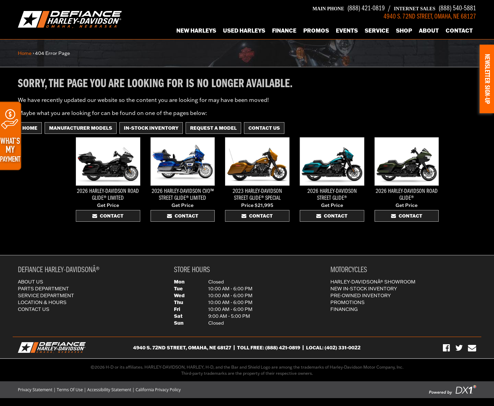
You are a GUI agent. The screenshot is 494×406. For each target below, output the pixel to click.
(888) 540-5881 (435, 8)
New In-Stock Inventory (363, 289)
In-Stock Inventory (151, 128)
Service (377, 30)
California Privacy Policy (158, 390)
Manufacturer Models (80, 128)
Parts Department (43, 289)
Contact (459, 30)
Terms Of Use (70, 390)
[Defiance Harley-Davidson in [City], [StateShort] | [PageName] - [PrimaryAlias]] (70, 18)
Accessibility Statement (109, 390)
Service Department (46, 295)
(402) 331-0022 (343, 348)
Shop (404, 30)
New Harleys (196, 30)
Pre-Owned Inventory (360, 295)
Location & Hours (42, 302)
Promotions (347, 302)
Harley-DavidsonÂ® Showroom (372, 282)
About (429, 30)
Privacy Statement (35, 390)
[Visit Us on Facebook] (446, 348)
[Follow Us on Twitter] (459, 348)
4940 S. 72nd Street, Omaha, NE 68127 (182, 348)
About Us (30, 282)
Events (347, 30)
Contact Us (264, 128)
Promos (316, 30)
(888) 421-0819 (349, 8)
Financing (344, 309)
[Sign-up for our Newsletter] (472, 348)
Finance (284, 30)
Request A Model (213, 128)
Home (25, 53)
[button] (487, 79)
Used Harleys (244, 30)
